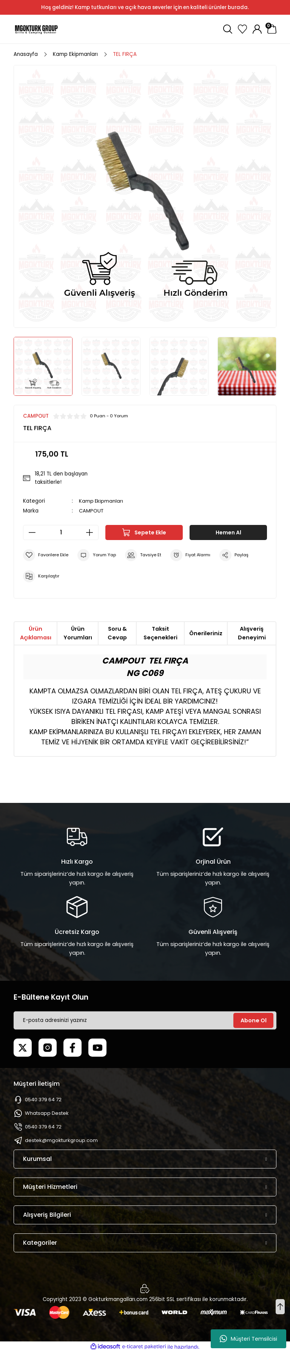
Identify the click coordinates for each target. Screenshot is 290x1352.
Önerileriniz (205, 633)
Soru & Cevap (117, 633)
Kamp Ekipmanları (101, 501)
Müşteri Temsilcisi (248, 1339)
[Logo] (36, 29)
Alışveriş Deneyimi (252, 633)
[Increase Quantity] (92, 532)
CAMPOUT (91, 510)
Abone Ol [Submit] (254, 1020)
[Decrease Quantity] (30, 532)
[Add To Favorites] (46, 555)
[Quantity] (61, 532)
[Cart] (271, 29)
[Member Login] (257, 29)
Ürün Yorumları (77, 633)
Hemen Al (228, 532)
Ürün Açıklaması (35, 633)
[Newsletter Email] (145, 1020)
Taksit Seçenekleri (160, 633)
